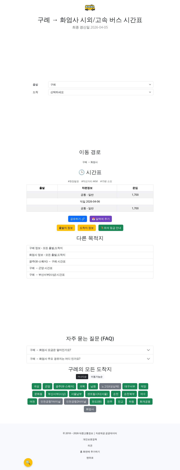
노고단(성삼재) (110, 386)
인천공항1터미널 (51, 401)
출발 (35, 84)
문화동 (38, 394)
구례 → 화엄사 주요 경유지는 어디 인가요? (55, 358)
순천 (115, 394)
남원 (93, 386)
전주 (109, 401)
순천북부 (129, 394)
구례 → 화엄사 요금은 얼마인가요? (50, 350)
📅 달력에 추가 (101, 219)
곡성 (36, 386)
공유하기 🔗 (77, 219)
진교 (120, 401)
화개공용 (145, 401)
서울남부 (76, 394)
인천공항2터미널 (76, 401)
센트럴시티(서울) (97, 394)
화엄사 (90, 409)
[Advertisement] (57, 55)
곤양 (47, 386)
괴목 (82, 386)
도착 (35, 92)
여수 (143, 394)
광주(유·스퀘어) (65, 386)
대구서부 (130, 386)
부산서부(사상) (57, 394)
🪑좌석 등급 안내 (111, 228)
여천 (32, 401)
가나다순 (82, 376)
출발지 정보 (66, 228)
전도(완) (96, 401)
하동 (131, 401)
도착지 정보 (87, 228)
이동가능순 (97, 376)
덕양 (143, 386)
